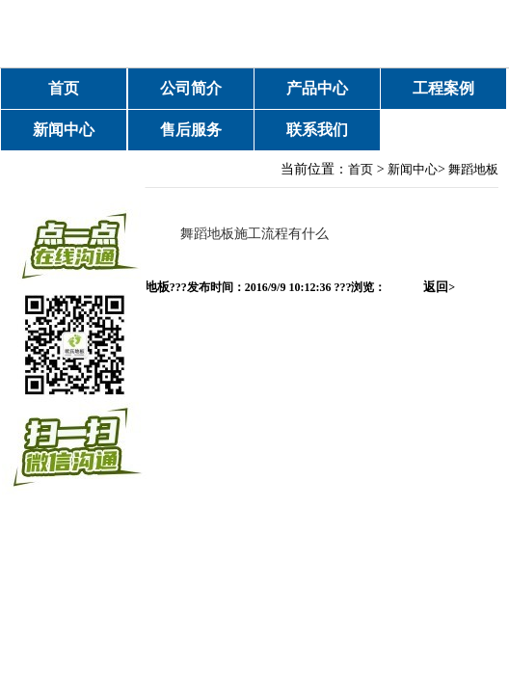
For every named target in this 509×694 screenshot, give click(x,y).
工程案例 (443, 88)
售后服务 (191, 129)
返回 (439, 287)
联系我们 (317, 129)
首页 (63, 88)
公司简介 (191, 88)
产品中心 (317, 88)
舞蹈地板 (473, 169)
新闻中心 (63, 129)
